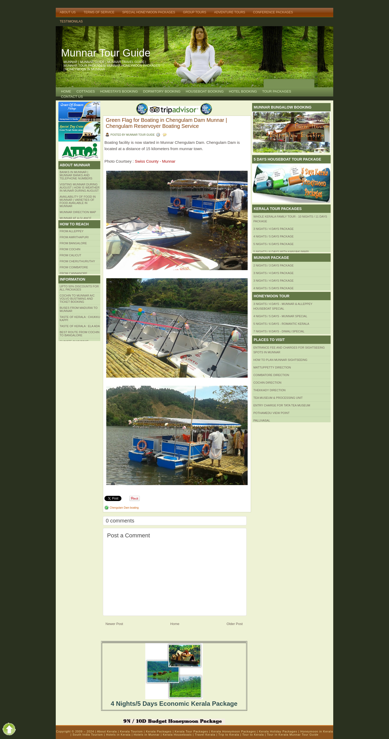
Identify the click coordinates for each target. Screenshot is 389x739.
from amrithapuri (74, 237)
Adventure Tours (229, 12)
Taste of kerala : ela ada (80, 326)
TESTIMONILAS (71, 21)
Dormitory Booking (162, 91)
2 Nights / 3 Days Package (273, 265)
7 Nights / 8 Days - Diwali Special (278, 331)
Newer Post (114, 624)
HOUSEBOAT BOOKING (205, 91)
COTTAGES (85, 91)
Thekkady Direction (269, 390)
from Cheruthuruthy (77, 261)
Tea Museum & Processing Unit (278, 397)
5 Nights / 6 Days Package (273, 244)
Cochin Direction (267, 382)
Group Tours (194, 12)
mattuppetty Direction (272, 367)
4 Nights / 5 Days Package (273, 236)
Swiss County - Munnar (155, 161)
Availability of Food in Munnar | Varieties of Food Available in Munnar (78, 201)
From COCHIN (70, 249)
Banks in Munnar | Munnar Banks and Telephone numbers (76, 175)
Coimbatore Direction (271, 375)
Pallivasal (261, 420)
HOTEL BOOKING (243, 91)
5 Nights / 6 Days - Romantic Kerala (281, 323)
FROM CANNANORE (73, 273)
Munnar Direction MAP (78, 212)
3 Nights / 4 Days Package (273, 228)
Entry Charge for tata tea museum (281, 405)
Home (66, 91)
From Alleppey (72, 231)
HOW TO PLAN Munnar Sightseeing (280, 359)
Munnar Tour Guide (106, 53)
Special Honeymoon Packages (148, 12)
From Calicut (70, 255)
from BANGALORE (73, 243)
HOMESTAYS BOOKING (119, 91)
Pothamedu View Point (271, 412)
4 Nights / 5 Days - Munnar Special (280, 316)
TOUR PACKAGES (276, 91)
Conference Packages (273, 12)
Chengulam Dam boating (124, 507)
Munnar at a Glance (75, 218)
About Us (68, 12)
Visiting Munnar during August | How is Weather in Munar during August (79, 187)
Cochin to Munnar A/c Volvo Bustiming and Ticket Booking (77, 298)
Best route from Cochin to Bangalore (79, 334)
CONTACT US (72, 97)
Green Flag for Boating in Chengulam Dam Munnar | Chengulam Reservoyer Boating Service (166, 123)
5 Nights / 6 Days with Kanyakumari (281, 251)
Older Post (235, 624)
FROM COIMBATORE (74, 267)
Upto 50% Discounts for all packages (79, 288)
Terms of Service (99, 12)
